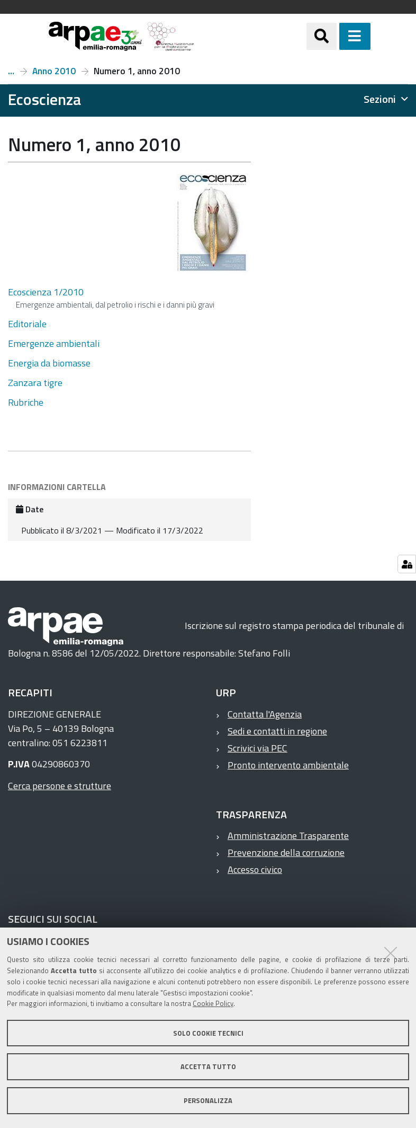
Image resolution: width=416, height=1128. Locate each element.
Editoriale (27, 324)
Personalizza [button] (208, 1100)
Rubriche (25, 402)
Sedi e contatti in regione (277, 731)
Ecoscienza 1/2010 (46, 292)
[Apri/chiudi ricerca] (335, 36)
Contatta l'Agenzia (265, 714)
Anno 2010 (54, 71)
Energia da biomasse (49, 363)
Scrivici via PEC (257, 748)
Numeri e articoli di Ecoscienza (11, 71)
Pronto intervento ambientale (288, 765)
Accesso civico (255, 869)
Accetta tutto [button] (208, 1066)
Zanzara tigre (35, 382)
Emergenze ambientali (54, 343)
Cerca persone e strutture (59, 786)
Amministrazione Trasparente (288, 835)
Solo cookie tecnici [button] (208, 1033)
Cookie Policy (213, 1003)
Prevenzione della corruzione (286, 852)
